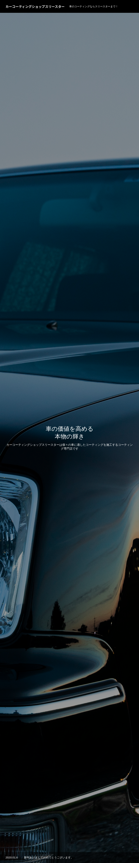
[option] (69, 72)
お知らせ (72, 848)
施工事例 (69, 534)
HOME (26, 848)
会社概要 (89, 848)
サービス (42, 848)
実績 (57, 848)
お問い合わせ (109, 848)
